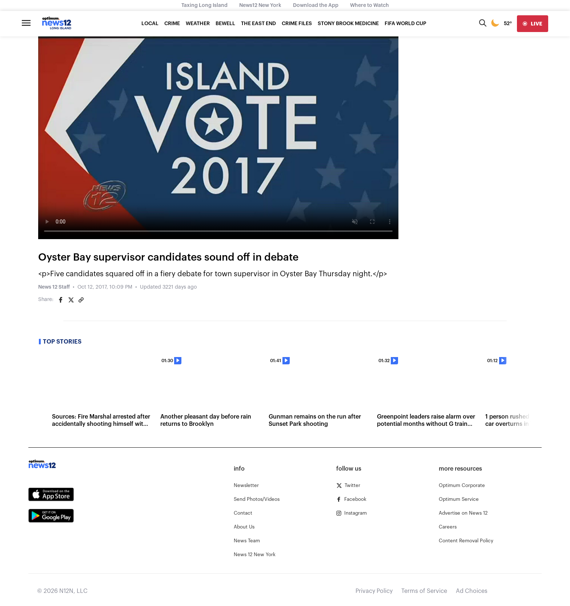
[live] (532, 23)
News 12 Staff (54, 287)
